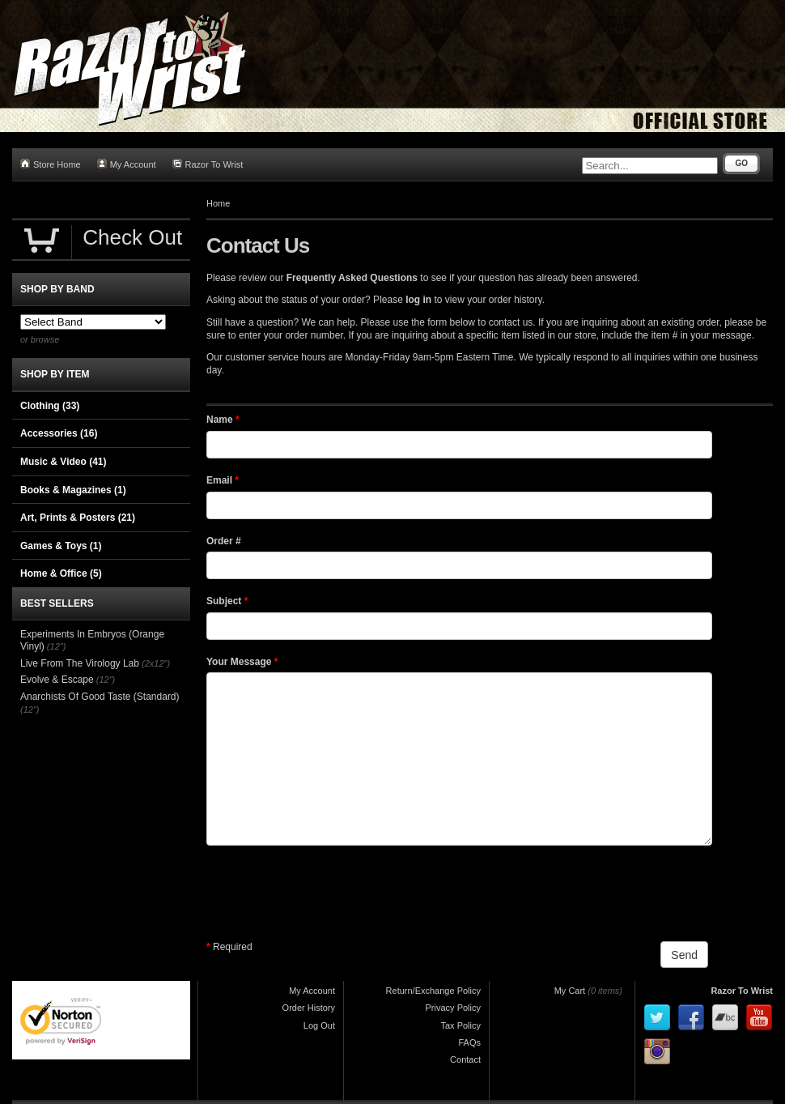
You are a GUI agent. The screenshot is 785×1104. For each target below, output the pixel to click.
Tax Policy (460, 1025)
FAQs (469, 1042)
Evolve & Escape (57, 679)
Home (218, 203)
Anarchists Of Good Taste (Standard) (100, 696)
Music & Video (63, 461)
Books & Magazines (73, 490)
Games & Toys (60, 546)
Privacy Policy (453, 1007)
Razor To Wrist (208, 164)
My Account (126, 164)
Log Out (319, 1025)
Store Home (50, 164)
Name (223, 419)
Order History (308, 1007)
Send (684, 954)
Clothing (49, 405)
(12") (56, 646)
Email (222, 480)
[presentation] (329, 893)
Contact (465, 1059)
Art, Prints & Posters (77, 517)
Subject (227, 601)
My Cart (570, 990)
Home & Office (61, 573)
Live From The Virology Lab (79, 663)
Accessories (58, 433)
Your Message (242, 661)
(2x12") (156, 663)
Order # (223, 541)
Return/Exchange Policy (433, 990)
